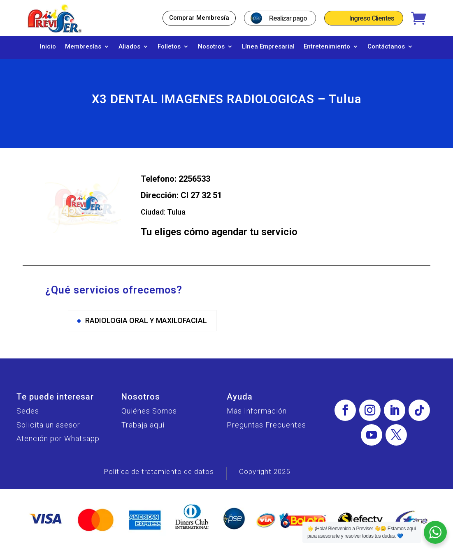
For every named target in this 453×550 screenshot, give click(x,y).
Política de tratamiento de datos (159, 475)
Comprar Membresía (199, 17)
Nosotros (211, 47)
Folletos (169, 47)
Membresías (83, 47)
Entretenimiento (327, 47)
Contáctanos (386, 47)
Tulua (176, 216)
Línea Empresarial (268, 47)
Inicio (48, 47)
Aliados (129, 47)
